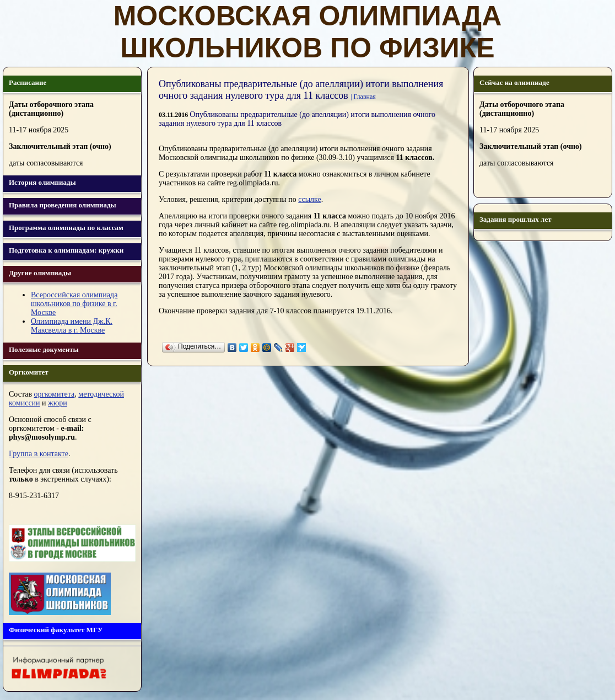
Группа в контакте (38, 454)
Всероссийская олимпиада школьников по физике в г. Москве (74, 304)
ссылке (309, 199)
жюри (57, 403)
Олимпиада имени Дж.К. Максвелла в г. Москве (71, 325)
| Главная (363, 96)
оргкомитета (54, 394)
